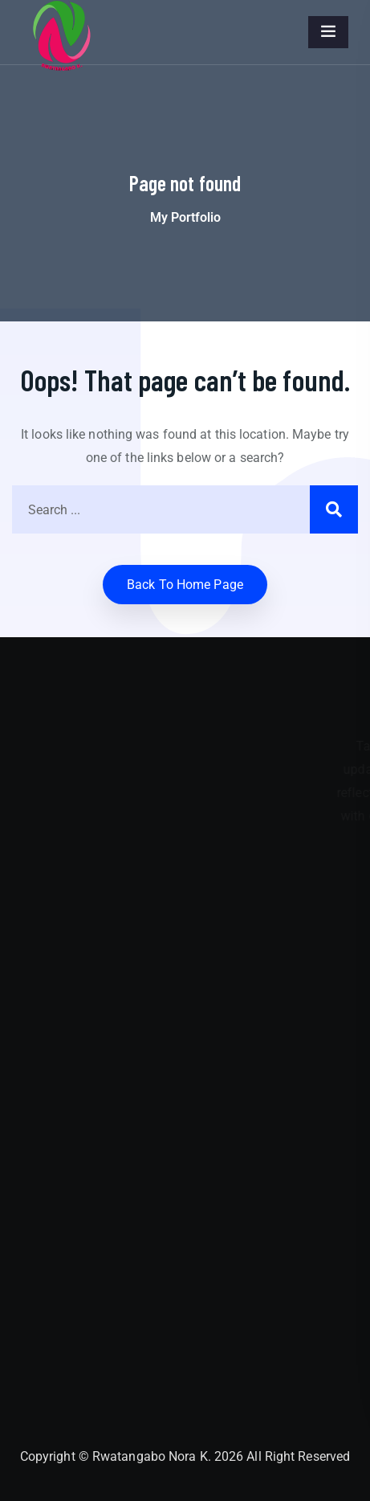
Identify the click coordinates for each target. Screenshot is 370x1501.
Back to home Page (185, 584)
